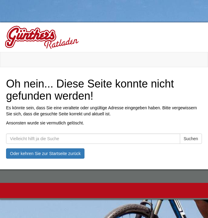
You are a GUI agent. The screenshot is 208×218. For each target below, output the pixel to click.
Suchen (191, 138)
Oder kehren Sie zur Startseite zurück (45, 153)
